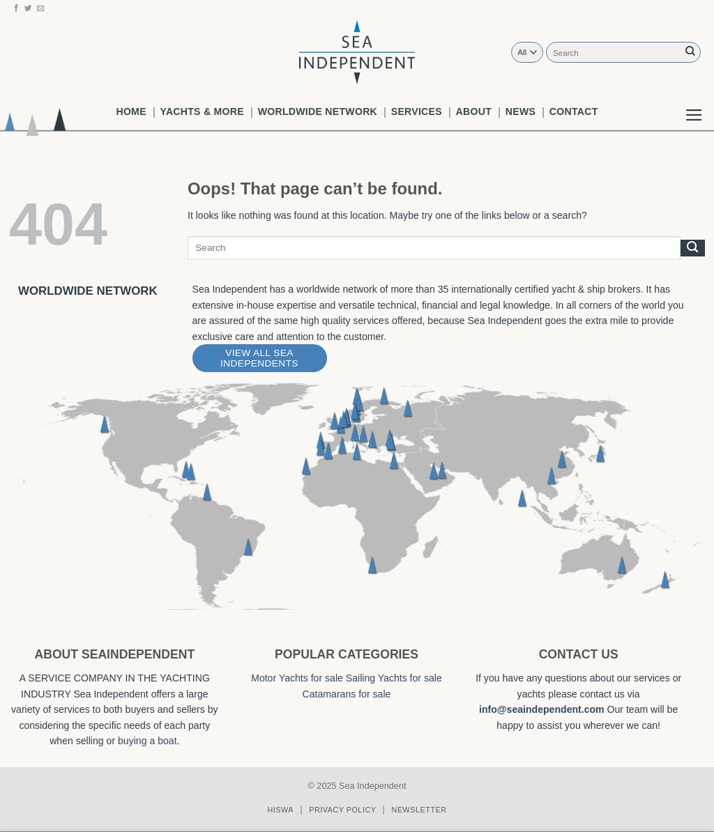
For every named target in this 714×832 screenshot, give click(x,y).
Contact (573, 111)
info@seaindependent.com (542, 709)
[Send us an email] (41, 8)
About (474, 111)
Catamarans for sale (347, 694)
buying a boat (147, 740)
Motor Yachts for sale (297, 678)
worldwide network (317, 111)
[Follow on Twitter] (28, 8)
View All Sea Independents (259, 358)
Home (131, 111)
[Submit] (690, 52)
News (521, 111)
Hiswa (280, 810)
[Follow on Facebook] (16, 8)
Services (416, 111)
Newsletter (419, 810)
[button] (694, 104)
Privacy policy (342, 810)
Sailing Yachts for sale (394, 678)
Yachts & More (202, 111)
